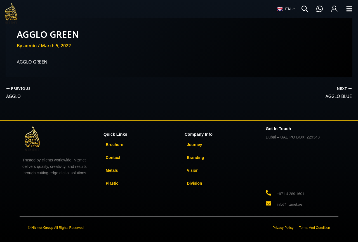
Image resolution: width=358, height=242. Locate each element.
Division (194, 183)
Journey (194, 144)
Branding (195, 157)
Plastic (112, 183)
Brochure (114, 144)
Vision (193, 170)
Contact (113, 157)
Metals (112, 170)
